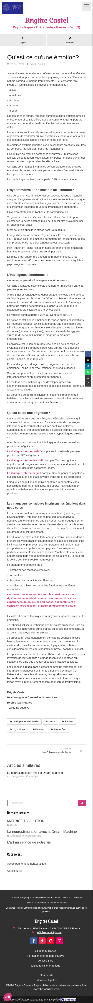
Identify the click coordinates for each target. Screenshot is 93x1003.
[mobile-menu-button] (86, 6)
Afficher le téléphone (49, 932)
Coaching (12, 870)
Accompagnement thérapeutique (26, 863)
